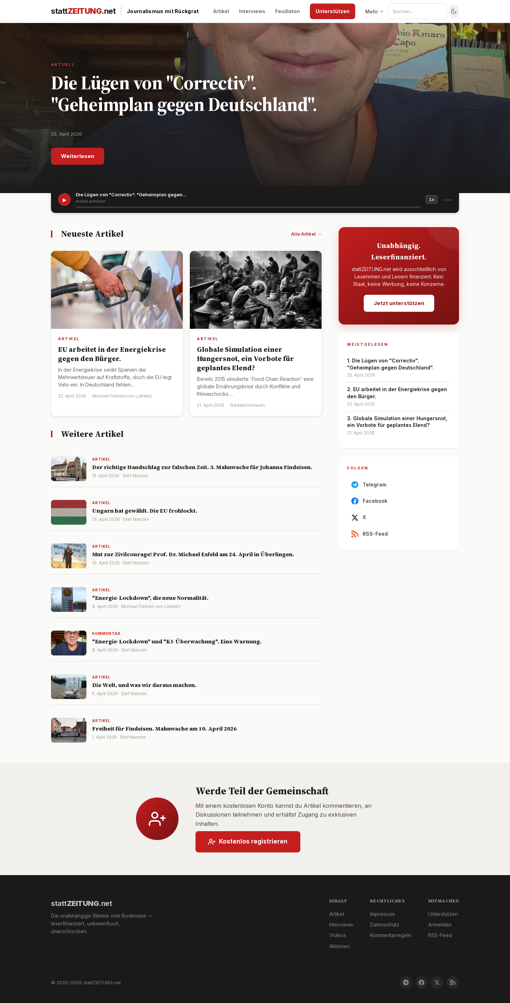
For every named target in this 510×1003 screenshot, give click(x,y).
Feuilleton (287, 11)
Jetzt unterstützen (399, 303)
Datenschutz (384, 925)
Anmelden (440, 925)
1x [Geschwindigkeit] (431, 199)
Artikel (221, 11)
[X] (437, 982)
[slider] (248, 207)
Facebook (369, 502)
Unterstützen (333, 11)
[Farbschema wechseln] (454, 11)
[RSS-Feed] (452, 982)
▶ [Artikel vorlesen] (65, 200)
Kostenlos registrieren (248, 843)
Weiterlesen (77, 156)
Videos (337, 935)
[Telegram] (406, 982)
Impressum (382, 914)
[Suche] (420, 11)
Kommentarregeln (390, 935)
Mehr (374, 12)
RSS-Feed (369, 535)
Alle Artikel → (306, 234)
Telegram (368, 486)
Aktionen (339, 946)
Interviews (252, 11)
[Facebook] (421, 982)
